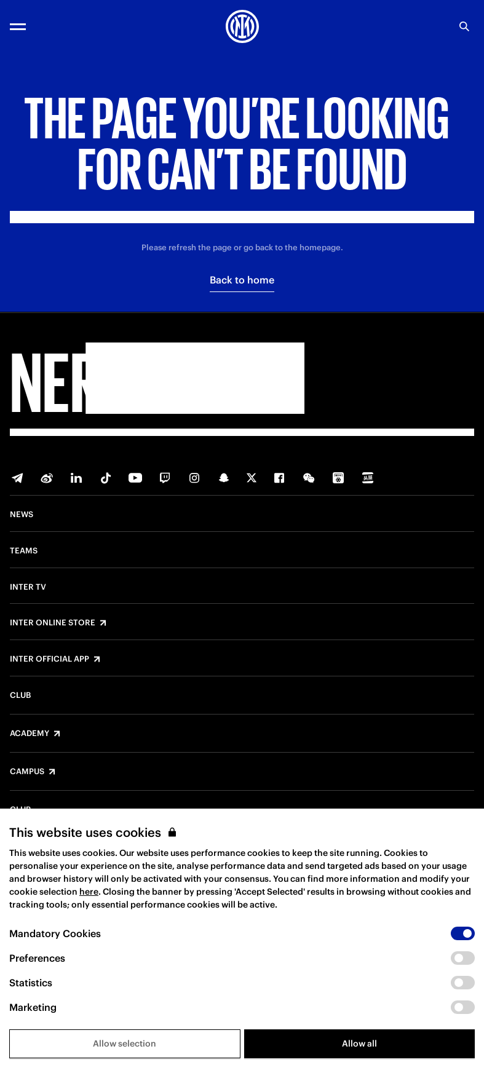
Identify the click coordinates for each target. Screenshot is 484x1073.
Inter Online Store (52, 623)
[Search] (464, 26)
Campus (27, 772)
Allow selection (124, 1043)
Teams (24, 551)
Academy (29, 733)
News (21, 515)
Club (20, 695)
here (88, 891)
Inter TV (28, 587)
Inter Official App (49, 659)
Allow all (359, 1043)
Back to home (242, 280)
